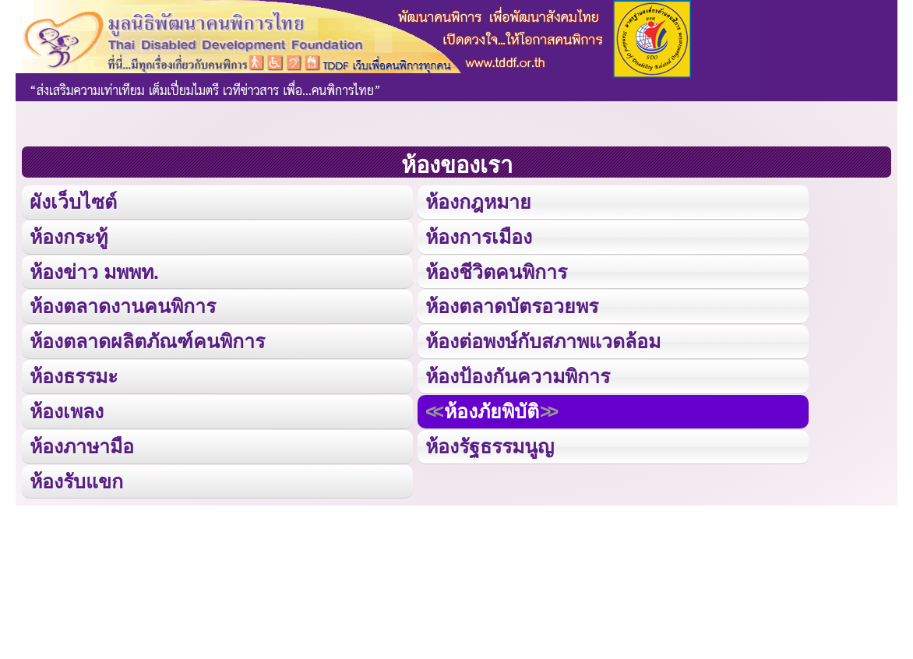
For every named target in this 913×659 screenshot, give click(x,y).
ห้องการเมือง (478, 235)
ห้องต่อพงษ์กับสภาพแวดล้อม (543, 339)
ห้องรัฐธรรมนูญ (489, 443)
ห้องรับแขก (76, 477)
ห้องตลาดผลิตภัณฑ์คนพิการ (147, 339)
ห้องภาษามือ (82, 443)
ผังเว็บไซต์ (72, 201)
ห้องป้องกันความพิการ (517, 374)
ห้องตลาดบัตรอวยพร (511, 304)
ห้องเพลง (66, 408)
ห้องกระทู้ (69, 235)
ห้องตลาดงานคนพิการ (123, 304)
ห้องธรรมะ (74, 374)
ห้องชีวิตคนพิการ (496, 270)
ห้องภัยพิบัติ (491, 408)
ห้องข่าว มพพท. (94, 270)
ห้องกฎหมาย (478, 201)
